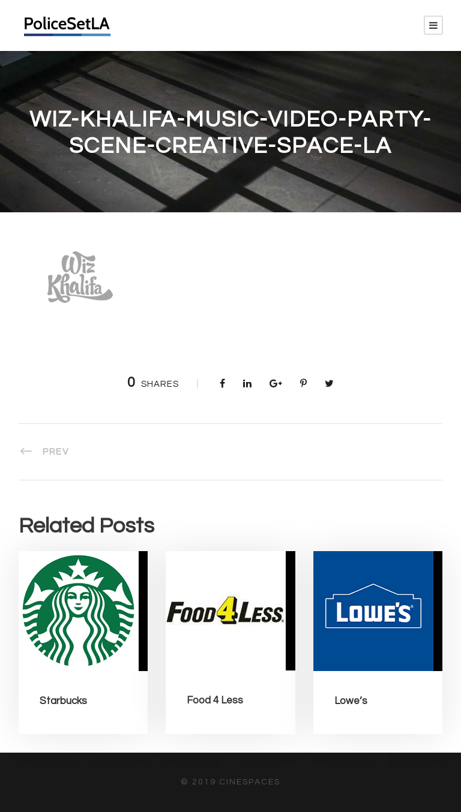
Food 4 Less (215, 700)
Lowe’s (350, 701)
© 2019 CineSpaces (230, 782)
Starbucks (63, 701)
